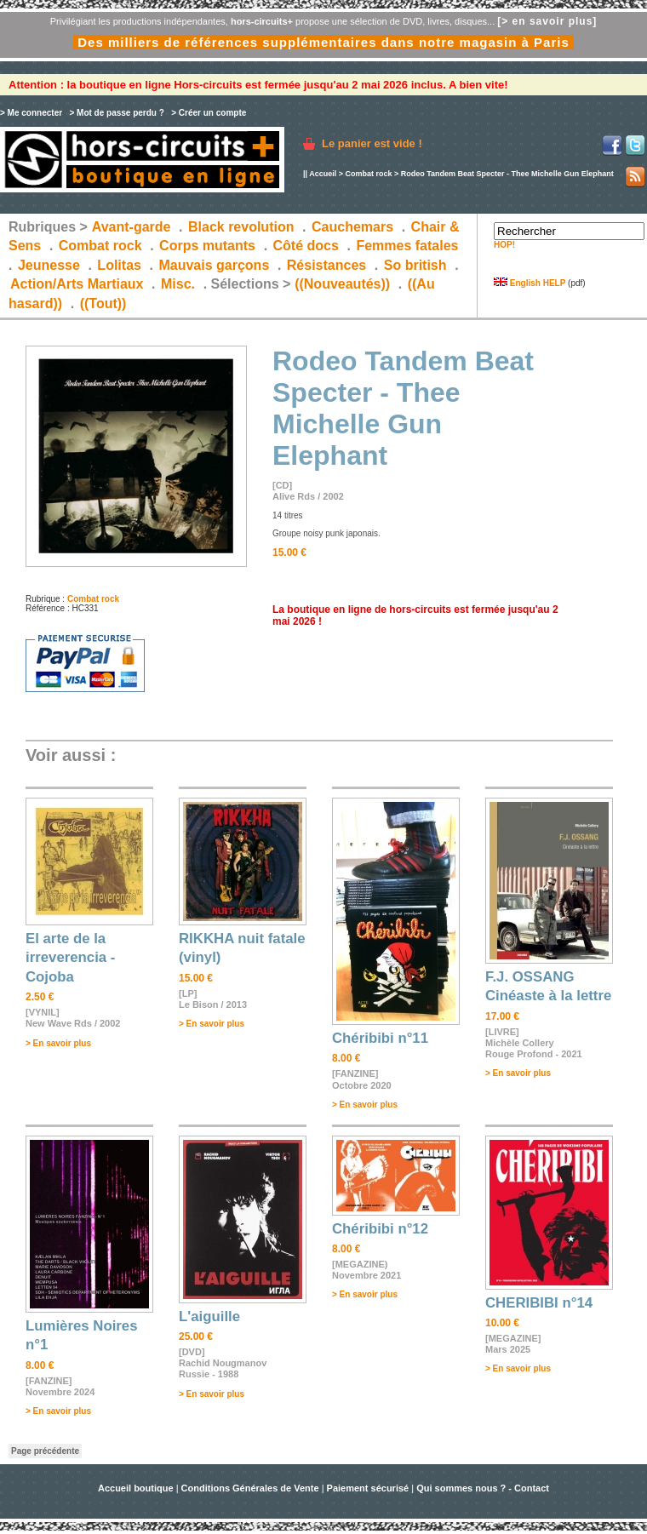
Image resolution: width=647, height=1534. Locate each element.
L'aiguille (209, 1316)
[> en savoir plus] (547, 21)
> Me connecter (31, 112)
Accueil (322, 173)
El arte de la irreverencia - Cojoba (70, 957)
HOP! (504, 244)
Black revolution (241, 227)
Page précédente (45, 1451)
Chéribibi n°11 (380, 1038)
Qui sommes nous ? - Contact (482, 1488)
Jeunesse (49, 265)
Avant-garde (131, 227)
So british (415, 265)
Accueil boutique (137, 1488)
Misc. (178, 284)
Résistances (326, 265)
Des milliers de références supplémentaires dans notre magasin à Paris (323, 42)
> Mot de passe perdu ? (116, 112)
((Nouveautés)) (342, 284)
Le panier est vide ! (372, 143)
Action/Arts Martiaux (76, 284)
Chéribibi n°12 (380, 1229)
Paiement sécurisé (368, 1488)
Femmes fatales (407, 245)
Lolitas (119, 265)
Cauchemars (352, 227)
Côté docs (306, 245)
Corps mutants (209, 245)
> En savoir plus (58, 1043)
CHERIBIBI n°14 (539, 1303)
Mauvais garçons (213, 265)
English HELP (529, 283)
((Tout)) (103, 303)
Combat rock (368, 173)
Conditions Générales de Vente (250, 1488)
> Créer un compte (208, 112)
